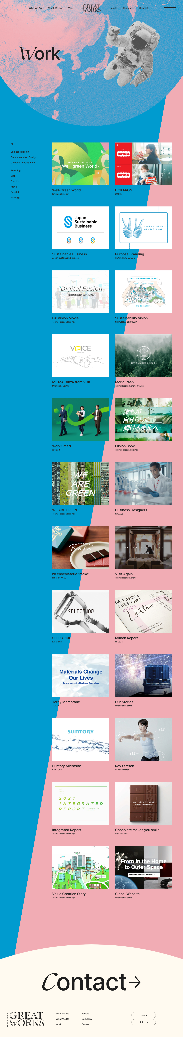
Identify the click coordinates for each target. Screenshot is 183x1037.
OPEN (170, 8)
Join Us (144, 1022)
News (144, 1015)
